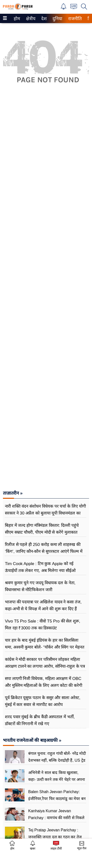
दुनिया (57, 18)
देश (43, 18)
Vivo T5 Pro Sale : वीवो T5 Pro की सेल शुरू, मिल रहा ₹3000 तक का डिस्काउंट (42, 624)
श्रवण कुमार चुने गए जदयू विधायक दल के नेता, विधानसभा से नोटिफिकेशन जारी (40, 586)
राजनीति (74, 18)
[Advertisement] (46, 243)
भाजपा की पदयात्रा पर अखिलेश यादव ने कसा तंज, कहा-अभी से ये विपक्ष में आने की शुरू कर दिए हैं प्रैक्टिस (43, 609)
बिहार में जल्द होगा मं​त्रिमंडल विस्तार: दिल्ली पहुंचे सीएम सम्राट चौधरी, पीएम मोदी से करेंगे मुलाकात (42, 529)
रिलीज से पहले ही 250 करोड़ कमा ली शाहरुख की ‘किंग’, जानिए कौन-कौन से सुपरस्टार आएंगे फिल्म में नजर (43, 551)
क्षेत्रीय (30, 18)
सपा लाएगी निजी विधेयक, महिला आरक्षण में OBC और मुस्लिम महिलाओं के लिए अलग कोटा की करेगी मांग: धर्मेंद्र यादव (43, 685)
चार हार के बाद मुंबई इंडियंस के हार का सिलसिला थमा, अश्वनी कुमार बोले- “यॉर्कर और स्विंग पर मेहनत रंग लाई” (44, 647)
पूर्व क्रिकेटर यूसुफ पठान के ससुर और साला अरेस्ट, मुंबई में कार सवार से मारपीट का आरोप (42, 701)
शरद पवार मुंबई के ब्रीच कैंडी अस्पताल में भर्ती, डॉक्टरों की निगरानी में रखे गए (40, 720)
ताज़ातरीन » (13, 493)
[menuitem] (17, 18)
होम (16, 18)
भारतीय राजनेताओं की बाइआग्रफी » (32, 740)
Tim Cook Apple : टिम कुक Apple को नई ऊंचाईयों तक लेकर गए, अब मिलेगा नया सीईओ (40, 567)
